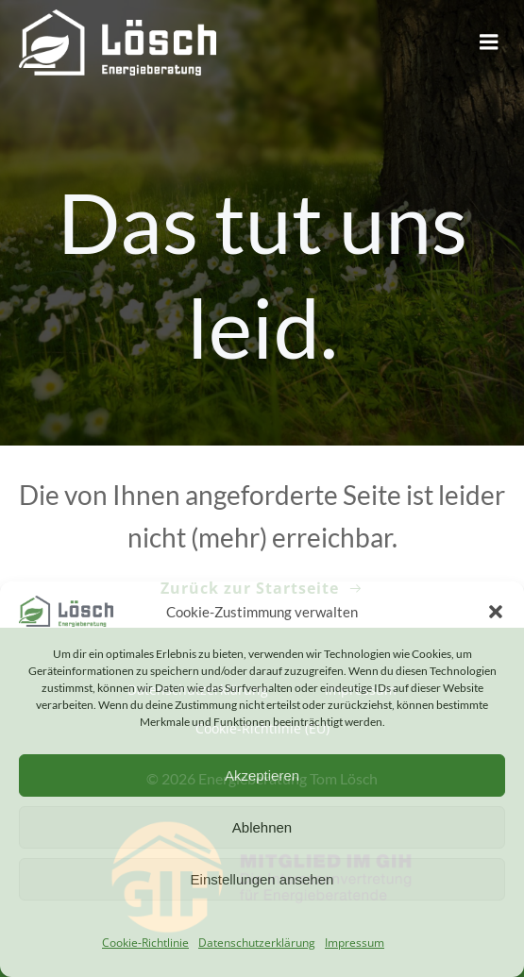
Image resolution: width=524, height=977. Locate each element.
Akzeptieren (262, 775)
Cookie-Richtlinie (145, 943)
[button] (495, 611)
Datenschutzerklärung (256, 943)
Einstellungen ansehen (262, 879)
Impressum (354, 943)
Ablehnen (262, 827)
